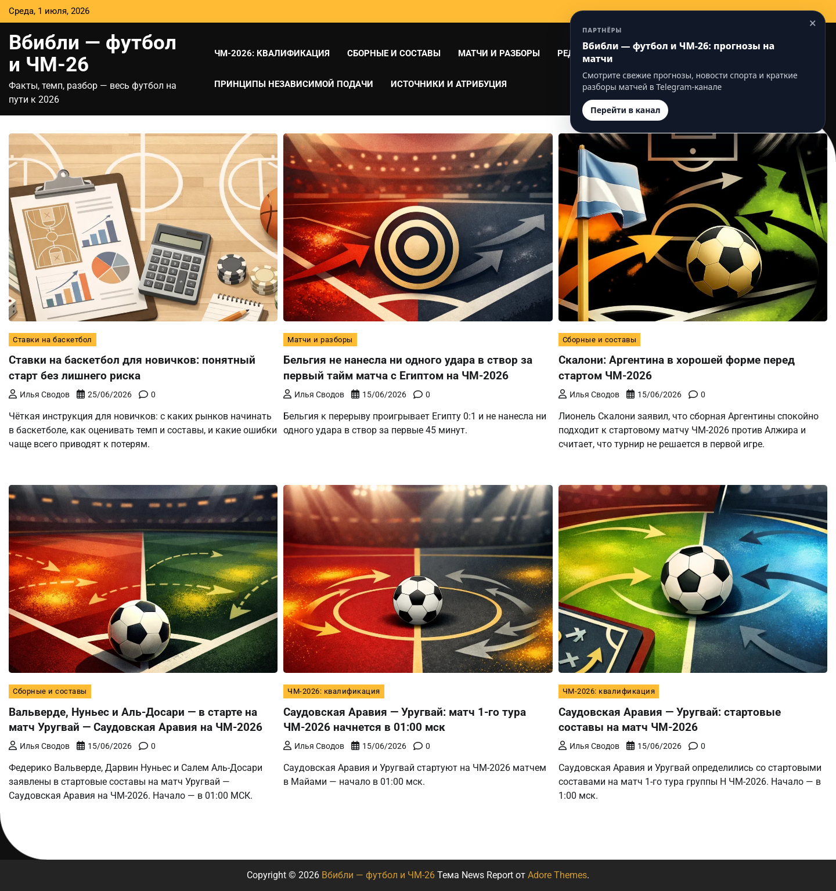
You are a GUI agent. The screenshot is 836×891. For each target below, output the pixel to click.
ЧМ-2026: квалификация (272, 53)
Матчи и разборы (499, 53)
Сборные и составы (394, 53)
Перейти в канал (625, 109)
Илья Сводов (39, 394)
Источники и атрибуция (449, 84)
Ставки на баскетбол (52, 339)
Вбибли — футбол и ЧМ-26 (92, 53)
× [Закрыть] (812, 23)
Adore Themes (557, 875)
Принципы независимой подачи (293, 84)
